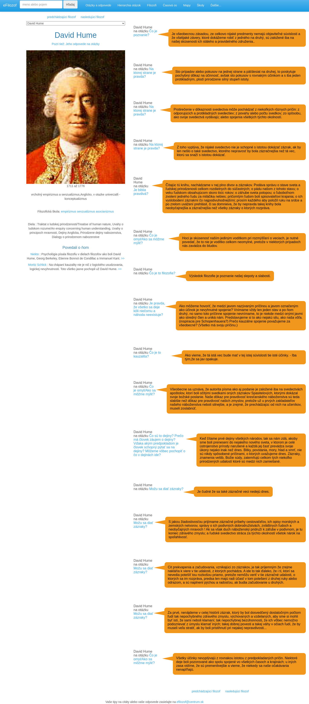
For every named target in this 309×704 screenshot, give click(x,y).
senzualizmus (86, 211)
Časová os (170, 5)
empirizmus (68, 211)
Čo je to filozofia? (162, 273)
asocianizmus (105, 211)
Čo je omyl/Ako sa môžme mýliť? (149, 239)
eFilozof (10, 5)
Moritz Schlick (37, 264)
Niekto (34, 254)
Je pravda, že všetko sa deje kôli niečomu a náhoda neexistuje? (149, 309)
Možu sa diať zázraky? (166, 489)
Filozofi (152, 5)
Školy (200, 5)
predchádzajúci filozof (61, 17)
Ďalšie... (216, 5)
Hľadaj (70, 4)
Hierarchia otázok (129, 5)
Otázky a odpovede (98, 5)
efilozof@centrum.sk (190, 702)
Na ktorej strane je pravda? (145, 72)
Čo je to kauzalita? (147, 354)
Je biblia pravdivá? (141, 192)
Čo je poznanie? (145, 33)
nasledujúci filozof (92, 17)
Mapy (186, 5)
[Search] (41, 4)
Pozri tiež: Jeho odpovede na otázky (76, 44)
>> (122, 258)
